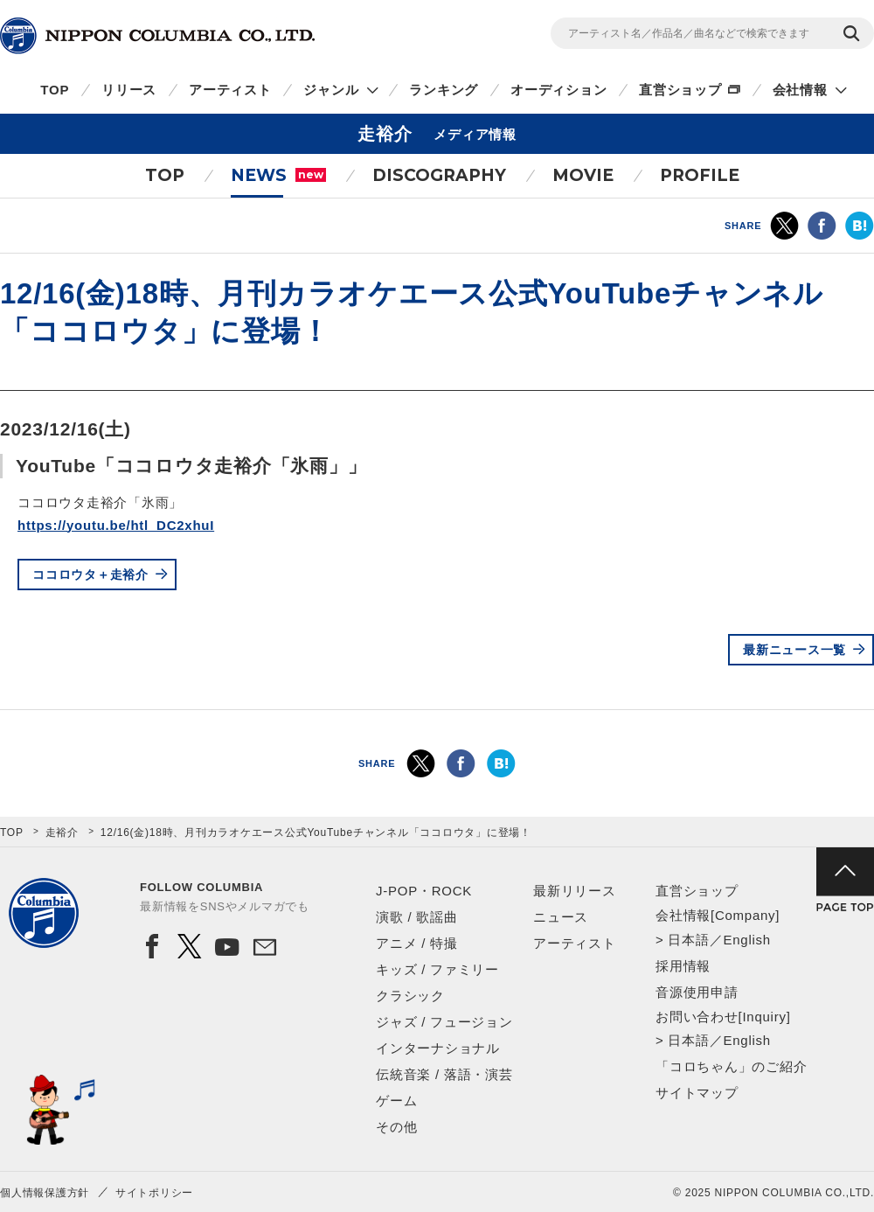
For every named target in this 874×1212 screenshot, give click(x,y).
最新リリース (574, 890)
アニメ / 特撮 (417, 943)
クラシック (410, 995)
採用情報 (683, 965)
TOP (54, 89)
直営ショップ (680, 89)
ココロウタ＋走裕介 (90, 575)
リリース (128, 89)
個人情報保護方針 (44, 1193)
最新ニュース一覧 (794, 650)
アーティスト (230, 89)
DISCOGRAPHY (439, 175)
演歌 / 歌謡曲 (417, 916)
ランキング (443, 89)
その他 (396, 1126)
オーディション (558, 89)
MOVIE (583, 175)
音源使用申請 (697, 992)
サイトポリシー (154, 1193)
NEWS (278, 175)
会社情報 (800, 89)
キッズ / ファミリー (437, 969)
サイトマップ (697, 1092)
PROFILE (699, 175)
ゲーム (396, 1100)
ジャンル (330, 89)
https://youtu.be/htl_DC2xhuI (115, 525)
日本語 (688, 939)
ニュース (560, 916)
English (746, 939)
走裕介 (62, 832)
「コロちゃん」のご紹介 (731, 1066)
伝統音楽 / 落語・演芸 (444, 1074)
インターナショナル (438, 1048)
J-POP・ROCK (424, 890)
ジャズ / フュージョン (444, 1021)
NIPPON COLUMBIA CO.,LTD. (157, 35)
